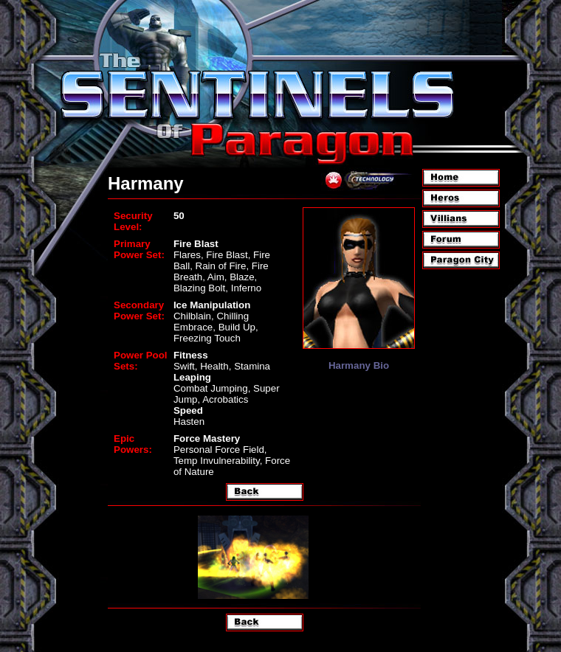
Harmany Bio (358, 365)
